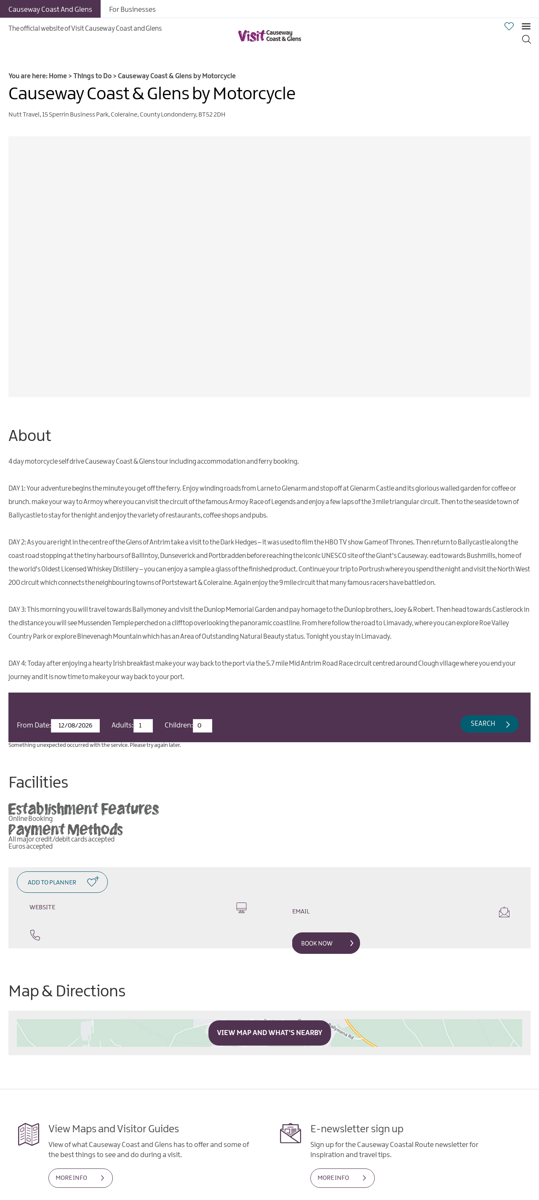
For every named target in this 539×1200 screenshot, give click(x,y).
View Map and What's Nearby (270, 1033)
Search (483, 723)
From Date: (34, 725)
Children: (179, 725)
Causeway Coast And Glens (50, 9)
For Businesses (132, 9)
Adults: (122, 725)
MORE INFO (71, 1178)
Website (138, 908)
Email (401, 912)
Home (58, 76)
